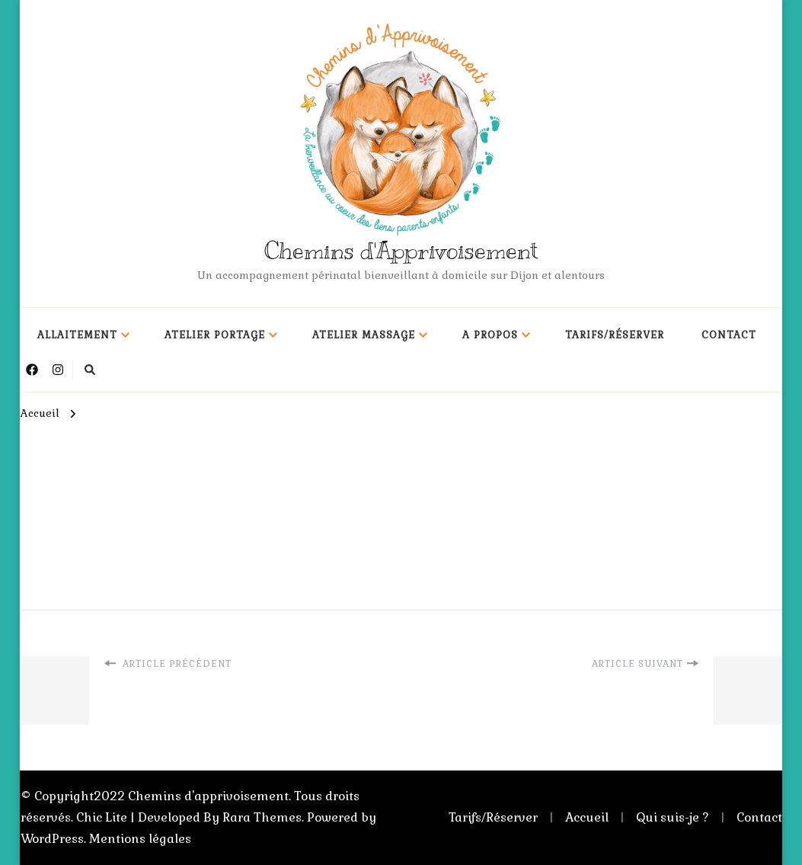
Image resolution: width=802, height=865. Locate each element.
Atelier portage (215, 334)
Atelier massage (363, 334)
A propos (490, 334)
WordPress (52, 839)
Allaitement (77, 334)
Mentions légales (140, 839)
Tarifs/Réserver (614, 334)
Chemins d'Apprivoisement (401, 250)
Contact (728, 334)
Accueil (587, 817)
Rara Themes (262, 817)
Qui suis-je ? (672, 817)
